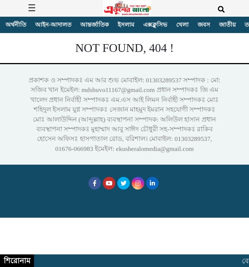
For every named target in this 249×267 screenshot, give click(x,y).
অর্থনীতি (16, 25)
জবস (204, 25)
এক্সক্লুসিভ (155, 25)
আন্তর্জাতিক (94, 25)
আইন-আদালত (53, 25)
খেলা (182, 25)
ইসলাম (126, 25)
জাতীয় (227, 25)
